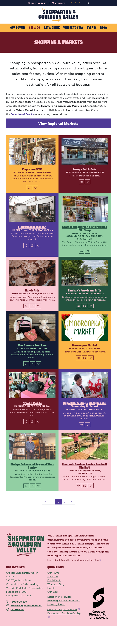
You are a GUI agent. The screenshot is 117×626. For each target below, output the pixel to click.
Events (51, 587)
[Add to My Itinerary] (35, 187)
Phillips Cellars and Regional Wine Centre (32, 466)
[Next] (71, 501)
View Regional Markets (58, 123)
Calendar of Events (22, 114)
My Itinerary (37, 3)
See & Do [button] (34, 28)
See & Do (52, 576)
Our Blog (52, 591)
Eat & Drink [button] (52, 28)
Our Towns (53, 572)
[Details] (29, 187)
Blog (103, 28)
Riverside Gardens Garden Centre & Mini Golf (84, 466)
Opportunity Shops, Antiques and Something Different (84, 404)
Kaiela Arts (32, 290)
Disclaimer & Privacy (59, 596)
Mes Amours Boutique (32, 345)
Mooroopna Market (84, 345)
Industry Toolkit (56, 604)
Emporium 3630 (32, 169)
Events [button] (92, 28)
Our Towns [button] (17, 28)
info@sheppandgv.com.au (26, 605)
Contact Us (17, 609)
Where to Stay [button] (73, 28)
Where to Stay (55, 584)
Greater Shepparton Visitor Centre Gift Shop (84, 228)
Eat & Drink (54, 580)
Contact (58, 3)
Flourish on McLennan (32, 227)
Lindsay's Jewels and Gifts (84, 290)
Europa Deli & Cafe (85, 169)
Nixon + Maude (32, 403)
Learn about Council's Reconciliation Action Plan (73, 559)
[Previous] (45, 501)
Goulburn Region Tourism (62, 609)
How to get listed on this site (63, 600)
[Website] (32, 245)
